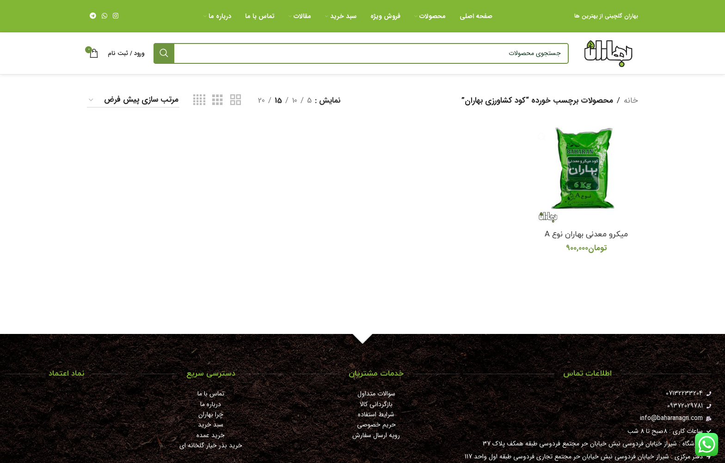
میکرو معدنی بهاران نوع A (586, 233)
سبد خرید (210, 425)
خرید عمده (211, 435)
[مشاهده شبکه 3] (217, 100)
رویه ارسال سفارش (376, 435)
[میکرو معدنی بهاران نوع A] (586, 173)
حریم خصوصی (376, 425)
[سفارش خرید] (133, 100)
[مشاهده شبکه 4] (199, 100)
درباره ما (210, 404)
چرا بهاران (210, 414)
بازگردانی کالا (376, 404)
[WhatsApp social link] (104, 16)
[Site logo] (608, 53)
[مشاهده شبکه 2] (235, 100)
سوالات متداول (376, 394)
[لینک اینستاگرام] (115, 16)
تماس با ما (210, 394)
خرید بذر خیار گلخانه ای (210, 445)
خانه (631, 100)
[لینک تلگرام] (93, 16)
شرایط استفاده (376, 414)
